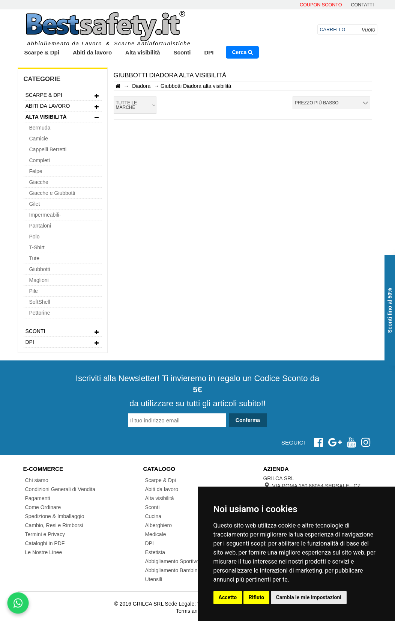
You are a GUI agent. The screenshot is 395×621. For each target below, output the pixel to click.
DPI (208, 52)
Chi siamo (36, 480)
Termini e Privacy (45, 534)
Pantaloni (40, 226)
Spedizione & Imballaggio (54, 516)
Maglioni (39, 280)
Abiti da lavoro (92, 52)
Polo (34, 237)
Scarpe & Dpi (41, 52)
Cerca (242, 52)
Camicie (38, 139)
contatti (362, 5)
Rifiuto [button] (256, 597)
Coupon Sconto (321, 5)
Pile (33, 291)
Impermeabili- (45, 215)
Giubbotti (39, 269)
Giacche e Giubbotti (52, 193)
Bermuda (40, 128)
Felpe (35, 171)
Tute (34, 258)
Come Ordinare (43, 507)
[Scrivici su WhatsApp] (18, 603)
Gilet (34, 204)
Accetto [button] (228, 597)
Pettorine (39, 313)
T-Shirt (37, 247)
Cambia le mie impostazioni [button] (308, 597)
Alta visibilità (142, 52)
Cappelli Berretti (48, 149)
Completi (39, 160)
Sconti (182, 52)
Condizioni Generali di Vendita (60, 489)
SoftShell (39, 302)
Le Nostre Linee (43, 552)
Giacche (38, 182)
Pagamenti (37, 498)
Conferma (248, 420)
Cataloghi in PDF (45, 543)
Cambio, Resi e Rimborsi (54, 525)
